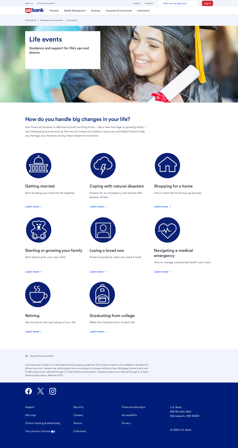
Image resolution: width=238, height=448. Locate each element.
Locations (149, 3)
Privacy (126, 423)
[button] (207, 3)
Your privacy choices (40, 431)
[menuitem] (35, 11)
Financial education (46, 3)
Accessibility (129, 415)
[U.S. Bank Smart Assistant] (177, 3)
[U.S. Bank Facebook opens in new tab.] (28, 391)
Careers (78, 415)
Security (78, 407)
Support (137, 3)
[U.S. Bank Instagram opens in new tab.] (52, 391)
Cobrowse (79, 431)
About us (29, 3)
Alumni (77, 423)
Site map (30, 415)
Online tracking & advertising (42, 423)
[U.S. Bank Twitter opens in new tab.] (40, 391)
